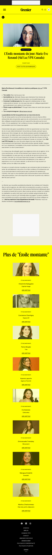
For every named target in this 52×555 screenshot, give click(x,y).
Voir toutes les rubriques (26, 66)
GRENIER (26, 549)
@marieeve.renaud (25, 111)
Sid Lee (40, 88)
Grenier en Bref (26, 540)
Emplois (26, 530)
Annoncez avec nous (26, 538)
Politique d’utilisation (26, 546)
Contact (26, 535)
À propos (26, 528)
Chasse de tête (26, 533)
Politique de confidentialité (26, 543)
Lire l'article (26, 290)
